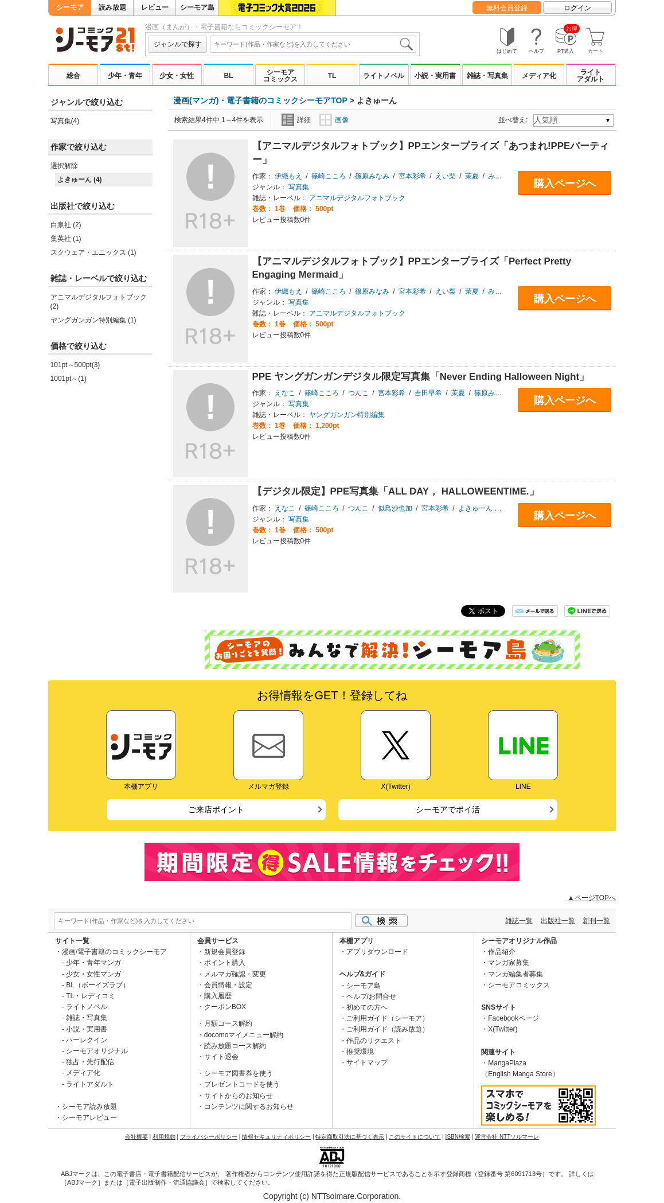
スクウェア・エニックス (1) (93, 252)
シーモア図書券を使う (238, 1073)
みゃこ (498, 176)
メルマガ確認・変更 (235, 974)
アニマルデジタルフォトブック (357, 198)
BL (228, 76)
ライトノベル (383, 76)
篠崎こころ (328, 176)
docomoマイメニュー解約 (244, 1035)
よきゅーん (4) (79, 180)
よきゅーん (475, 508)
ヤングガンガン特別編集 (347, 415)
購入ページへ (565, 183)
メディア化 (539, 76)
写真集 (298, 187)
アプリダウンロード (377, 952)
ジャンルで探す (178, 44)
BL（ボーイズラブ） (98, 985)
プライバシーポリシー (208, 1137)
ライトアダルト (590, 75)
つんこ (358, 393)
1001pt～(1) (68, 379)
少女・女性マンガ (93, 974)
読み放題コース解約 (235, 1046)
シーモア (70, 7)
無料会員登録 (507, 8)
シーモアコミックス (280, 75)
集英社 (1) (65, 239)
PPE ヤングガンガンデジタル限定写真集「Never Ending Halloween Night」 (420, 376)
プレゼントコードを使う (242, 1084)
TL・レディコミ (90, 996)
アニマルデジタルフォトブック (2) (98, 301)
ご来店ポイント (216, 809)
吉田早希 (428, 393)
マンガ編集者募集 (515, 974)
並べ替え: (514, 120)
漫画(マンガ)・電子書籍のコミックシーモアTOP (260, 100)
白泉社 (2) (65, 225)
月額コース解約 (228, 1023)
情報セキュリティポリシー (276, 1137)
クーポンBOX (225, 1007)
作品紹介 (501, 952)
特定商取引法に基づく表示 (349, 1137)
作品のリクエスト (373, 1041)
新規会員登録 (224, 952)
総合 (73, 76)
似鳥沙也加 (395, 508)
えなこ (285, 393)
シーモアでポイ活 (448, 809)
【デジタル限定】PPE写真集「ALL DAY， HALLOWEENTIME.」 (395, 491)
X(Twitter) (502, 1029)
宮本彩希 (412, 176)
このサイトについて (414, 1137)
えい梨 (445, 176)
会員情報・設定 (228, 985)
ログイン (577, 8)
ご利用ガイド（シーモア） (387, 1018)
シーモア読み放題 (89, 1107)
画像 (334, 120)
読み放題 (112, 7)
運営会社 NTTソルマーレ (507, 1137)
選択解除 (64, 166)
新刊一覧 (596, 921)
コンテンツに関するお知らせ (249, 1107)
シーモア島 (197, 7)
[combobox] (313, 44)
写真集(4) (65, 121)
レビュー (155, 7)
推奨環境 (360, 1052)
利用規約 (164, 1137)
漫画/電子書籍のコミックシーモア (114, 952)
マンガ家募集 (508, 963)
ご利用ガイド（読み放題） (387, 1029)
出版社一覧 (558, 921)
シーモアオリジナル (97, 1051)
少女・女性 (176, 76)
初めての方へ (367, 1007)
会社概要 (136, 1137)
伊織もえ (288, 176)
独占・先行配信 (90, 1062)
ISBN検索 (458, 1137)
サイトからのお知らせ (238, 1096)
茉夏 (472, 176)
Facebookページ (513, 1018)
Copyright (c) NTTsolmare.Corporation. (332, 1196)
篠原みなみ (372, 176)
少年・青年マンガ (93, 963)
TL (332, 76)
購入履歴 (218, 996)
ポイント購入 (224, 963)
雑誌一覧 (519, 921)
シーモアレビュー (89, 1118)
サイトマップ (367, 1062)
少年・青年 (125, 76)
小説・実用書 (435, 76)
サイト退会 (221, 1057)
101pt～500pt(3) (75, 365)
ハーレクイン (86, 1040)
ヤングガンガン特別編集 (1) (93, 320)
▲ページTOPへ (592, 898)
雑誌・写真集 (487, 76)
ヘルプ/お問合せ (371, 996)
